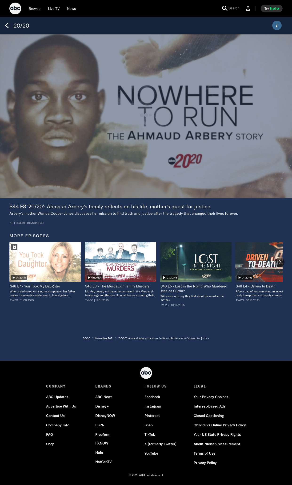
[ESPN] (99, 425)
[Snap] (148, 425)
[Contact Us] (55, 415)
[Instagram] (152, 406)
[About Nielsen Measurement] (217, 444)
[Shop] (50, 444)
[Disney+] (102, 406)
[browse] (34, 8)
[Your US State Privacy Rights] (217, 434)
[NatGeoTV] (103, 462)
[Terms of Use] (204, 453)
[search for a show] (231, 8)
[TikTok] (149, 434)
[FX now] (101, 443)
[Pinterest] (152, 415)
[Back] (7, 25)
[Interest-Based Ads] (210, 406)
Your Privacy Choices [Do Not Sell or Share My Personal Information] (211, 397)
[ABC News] (103, 397)
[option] (45, 272)
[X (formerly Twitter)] (160, 444)
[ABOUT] (277, 25)
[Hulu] (99, 452)
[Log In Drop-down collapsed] (248, 8)
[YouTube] (151, 453)
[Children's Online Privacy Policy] (220, 425)
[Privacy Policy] (205, 463)
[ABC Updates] (57, 397)
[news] (71, 8)
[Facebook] (152, 397)
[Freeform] (102, 434)
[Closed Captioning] (209, 415)
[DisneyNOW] (105, 415)
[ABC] (15, 9)
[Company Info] (57, 425)
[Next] (279, 262)
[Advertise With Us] (61, 406)
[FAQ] (49, 434)
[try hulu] (272, 8)
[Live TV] (54, 8)
